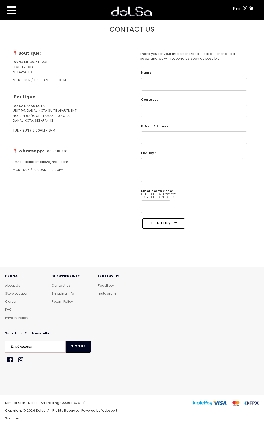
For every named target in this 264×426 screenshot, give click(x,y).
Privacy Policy (16, 318)
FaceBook (106, 285)
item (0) (243, 8)
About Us (12, 285)
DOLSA (11, 276)
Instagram (107, 293)
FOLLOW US (109, 276)
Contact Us (61, 285)
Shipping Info (63, 293)
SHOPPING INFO (66, 276)
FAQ (8, 309)
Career (10, 301)
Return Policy (62, 301)
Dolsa (41, 410)
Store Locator (16, 293)
